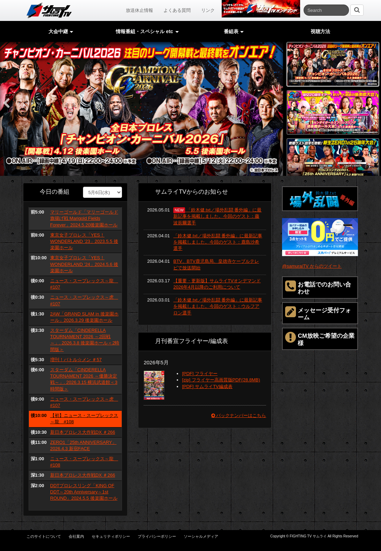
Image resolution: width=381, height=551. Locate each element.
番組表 (234, 31)
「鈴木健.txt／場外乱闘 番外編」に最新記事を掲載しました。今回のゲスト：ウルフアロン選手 (217, 306)
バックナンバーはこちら (238, 415)
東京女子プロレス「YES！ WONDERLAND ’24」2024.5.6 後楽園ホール (84, 264)
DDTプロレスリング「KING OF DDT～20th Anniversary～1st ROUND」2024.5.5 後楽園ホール (83, 492)
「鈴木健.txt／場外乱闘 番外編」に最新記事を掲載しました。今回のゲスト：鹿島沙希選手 (217, 242)
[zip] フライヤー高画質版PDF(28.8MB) (221, 379)
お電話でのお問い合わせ (318, 287)
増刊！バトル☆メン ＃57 (76, 359)
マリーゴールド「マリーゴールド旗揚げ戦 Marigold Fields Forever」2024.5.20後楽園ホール (84, 218)
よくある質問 (177, 10)
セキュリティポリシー (111, 536)
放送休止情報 (139, 10)
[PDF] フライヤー (200, 373)
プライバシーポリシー (157, 536)
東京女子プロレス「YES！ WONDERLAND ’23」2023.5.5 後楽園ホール (84, 241)
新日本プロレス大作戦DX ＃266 (82, 432)
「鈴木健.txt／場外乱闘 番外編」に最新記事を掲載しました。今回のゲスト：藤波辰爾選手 (217, 216)
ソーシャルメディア (201, 536)
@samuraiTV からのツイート (312, 266)
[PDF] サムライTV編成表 (207, 386)
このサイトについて (43, 536)
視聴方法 (320, 31)
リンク (208, 10)
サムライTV (49, 10)
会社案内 (76, 536)
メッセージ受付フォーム (318, 313)
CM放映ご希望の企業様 (319, 338)
